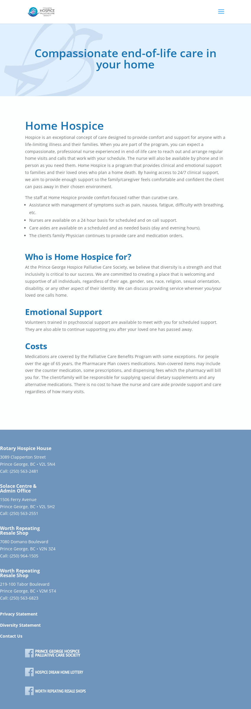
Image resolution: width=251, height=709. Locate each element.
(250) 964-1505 (24, 556)
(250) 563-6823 (24, 598)
